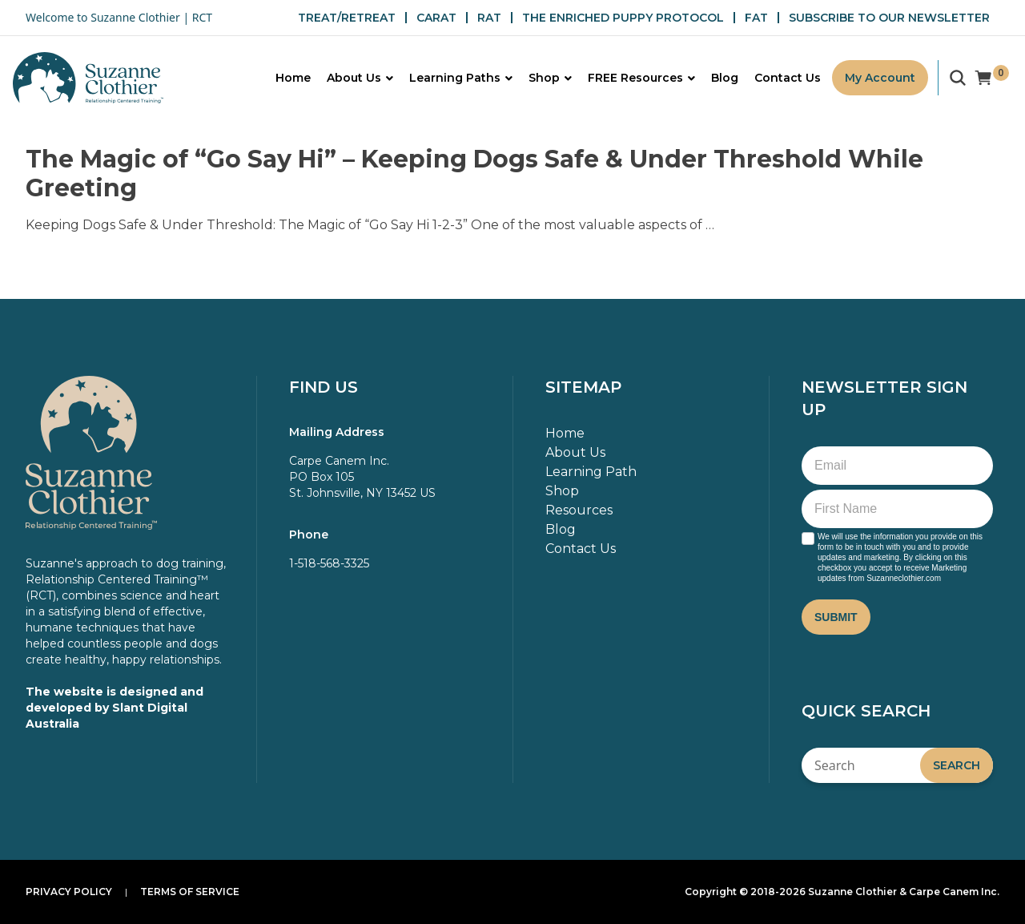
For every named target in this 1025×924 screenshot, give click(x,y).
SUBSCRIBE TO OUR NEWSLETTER (889, 17)
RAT (489, 17)
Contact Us (580, 548)
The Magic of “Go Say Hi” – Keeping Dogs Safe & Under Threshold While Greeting (474, 173)
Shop (562, 490)
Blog (560, 529)
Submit (836, 617)
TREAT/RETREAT (347, 17)
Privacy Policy (69, 892)
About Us (575, 452)
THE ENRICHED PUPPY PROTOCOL (623, 17)
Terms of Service (189, 892)
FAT (756, 17)
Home (565, 433)
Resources (579, 510)
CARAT (436, 17)
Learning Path (591, 471)
